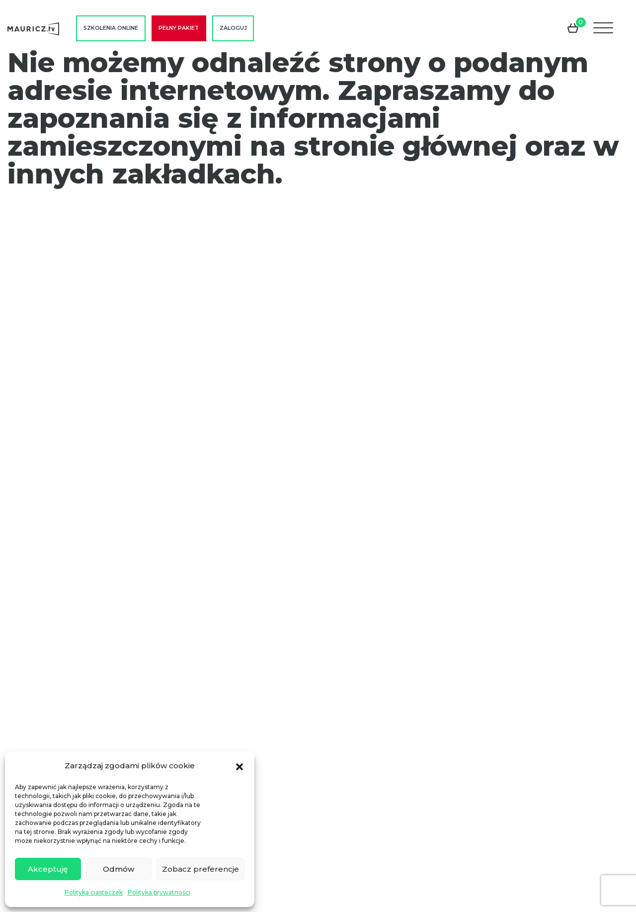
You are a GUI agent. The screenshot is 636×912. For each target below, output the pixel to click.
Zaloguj (233, 28)
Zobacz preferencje (200, 869)
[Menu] (604, 28)
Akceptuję (48, 869)
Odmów (118, 869)
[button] (239, 766)
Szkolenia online (110, 28)
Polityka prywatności (159, 892)
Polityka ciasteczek (94, 892)
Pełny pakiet (179, 28)
